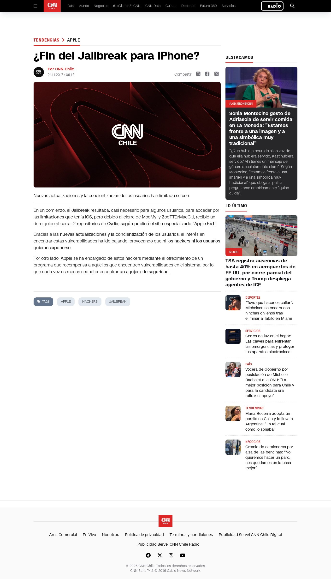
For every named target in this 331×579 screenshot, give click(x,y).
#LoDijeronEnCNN (127, 6)
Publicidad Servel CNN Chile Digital (250, 534)
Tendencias (47, 40)
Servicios (229, 6)
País (70, 6)
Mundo (83, 6)
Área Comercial (63, 534)
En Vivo (89, 534)
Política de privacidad (144, 534)
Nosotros (110, 534)
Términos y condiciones (191, 534)
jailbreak (117, 301)
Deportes (188, 6)
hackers (90, 301)
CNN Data (153, 6)
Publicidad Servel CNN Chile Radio (168, 544)
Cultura (171, 6)
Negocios (101, 6)
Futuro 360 (208, 6)
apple (73, 40)
